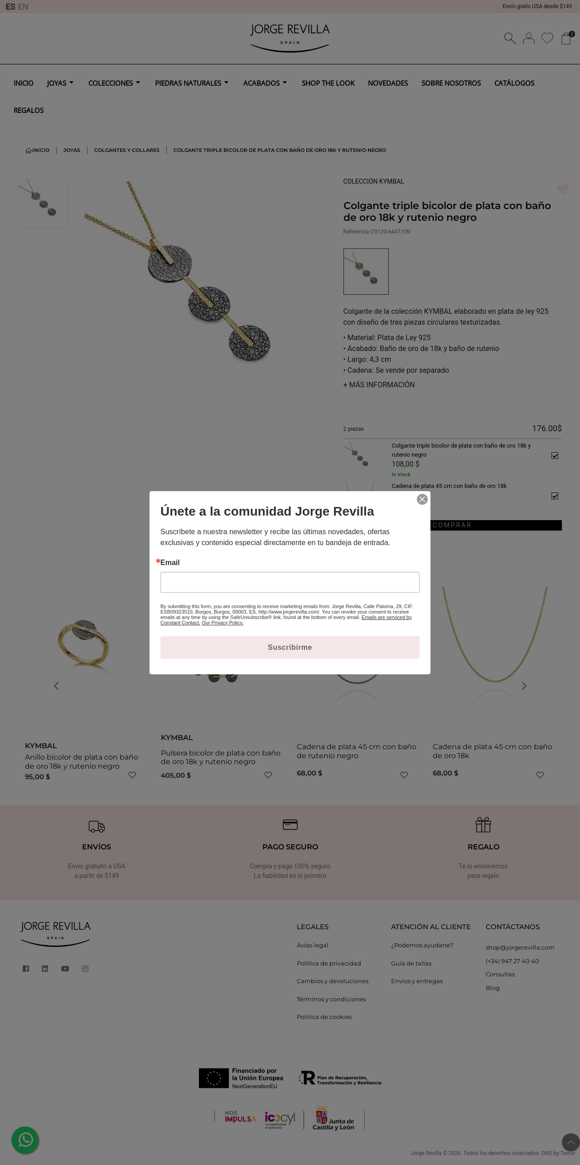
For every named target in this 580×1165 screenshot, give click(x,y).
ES (10, 6)
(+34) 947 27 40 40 (512, 961)
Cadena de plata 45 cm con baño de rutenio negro (356, 751)
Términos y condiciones (331, 999)
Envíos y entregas (417, 981)
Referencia (356, 232)
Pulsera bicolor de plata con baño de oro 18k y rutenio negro (220, 757)
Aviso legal (313, 945)
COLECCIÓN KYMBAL (373, 181)
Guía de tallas (411, 963)
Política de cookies (324, 1016)
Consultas (500, 974)
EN (23, 6)
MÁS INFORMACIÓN (379, 384)
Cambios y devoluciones (332, 981)
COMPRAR (452, 525)
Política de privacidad (329, 963)
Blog (493, 987)
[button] (59, 686)
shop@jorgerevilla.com (520, 947)
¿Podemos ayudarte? (422, 945)
